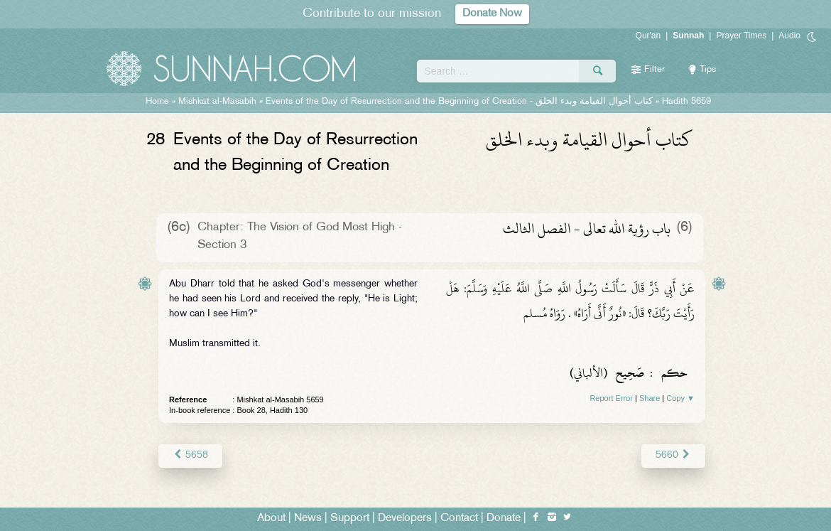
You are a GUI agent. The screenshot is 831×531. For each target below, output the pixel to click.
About (271, 518)
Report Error (611, 398)
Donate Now (492, 14)
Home (157, 101)
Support (349, 518)
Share (649, 398)
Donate (504, 518)
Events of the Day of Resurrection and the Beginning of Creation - (459, 101)
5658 (190, 455)
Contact (459, 518)
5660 (673, 455)
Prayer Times (741, 36)
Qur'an (648, 36)
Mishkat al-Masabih (217, 101)
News (308, 518)
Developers (405, 518)
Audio (789, 36)
